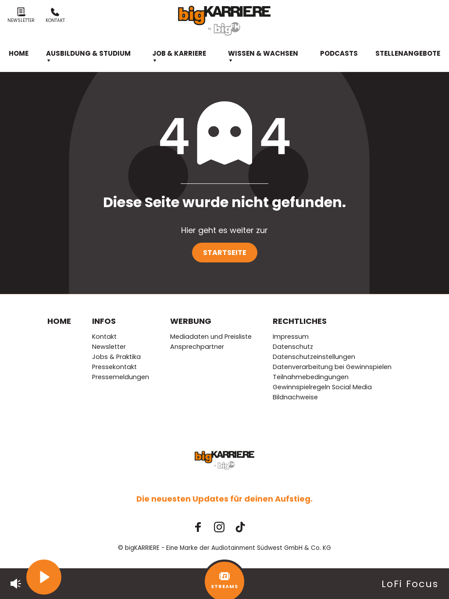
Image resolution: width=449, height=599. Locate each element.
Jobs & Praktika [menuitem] (116, 356)
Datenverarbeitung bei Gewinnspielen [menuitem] (332, 366)
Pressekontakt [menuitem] (114, 366)
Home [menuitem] (19, 53)
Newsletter (21, 15)
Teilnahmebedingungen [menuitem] (311, 377)
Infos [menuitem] (104, 321)
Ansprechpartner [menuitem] (197, 346)
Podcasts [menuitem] (339, 53)
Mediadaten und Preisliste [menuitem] (211, 336)
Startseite (224, 252)
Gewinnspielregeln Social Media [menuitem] (322, 387)
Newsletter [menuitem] (109, 346)
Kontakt (55, 15)
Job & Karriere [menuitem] (179, 56)
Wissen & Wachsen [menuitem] (263, 56)
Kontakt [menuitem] (104, 336)
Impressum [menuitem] (291, 336)
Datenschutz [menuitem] (293, 346)
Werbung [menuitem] (190, 321)
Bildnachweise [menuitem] (295, 397)
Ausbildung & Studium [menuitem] (88, 56)
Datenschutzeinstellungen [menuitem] (314, 356)
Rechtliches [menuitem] (300, 321)
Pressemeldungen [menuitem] (120, 377)
